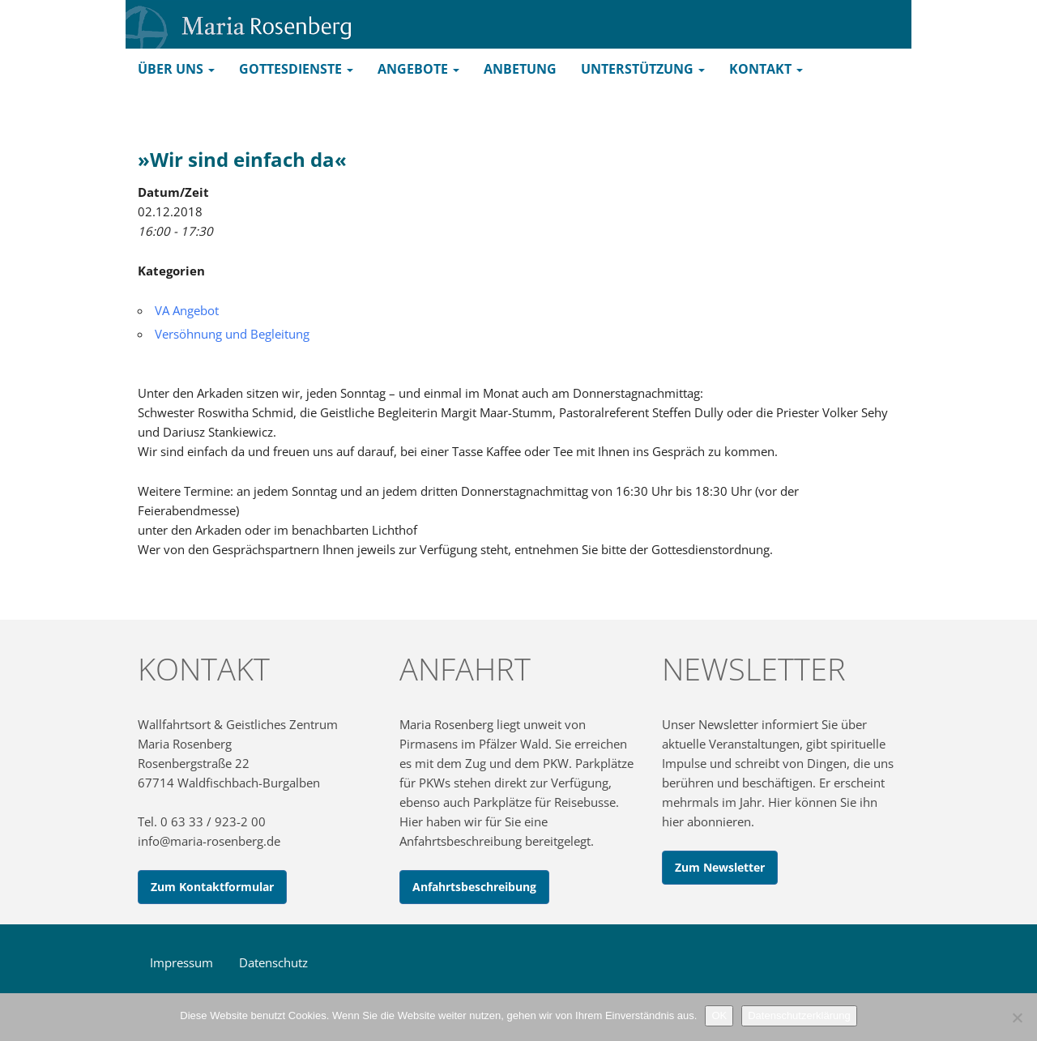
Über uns (176, 69)
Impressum (181, 962)
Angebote (418, 69)
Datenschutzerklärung (799, 1015)
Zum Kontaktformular (212, 886)
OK (719, 1015)
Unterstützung (643, 69)
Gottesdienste (296, 69)
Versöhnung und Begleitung (232, 334)
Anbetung (520, 69)
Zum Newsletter (720, 867)
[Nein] (1017, 1017)
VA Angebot (187, 310)
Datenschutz (273, 962)
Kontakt (766, 69)
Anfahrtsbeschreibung (474, 886)
